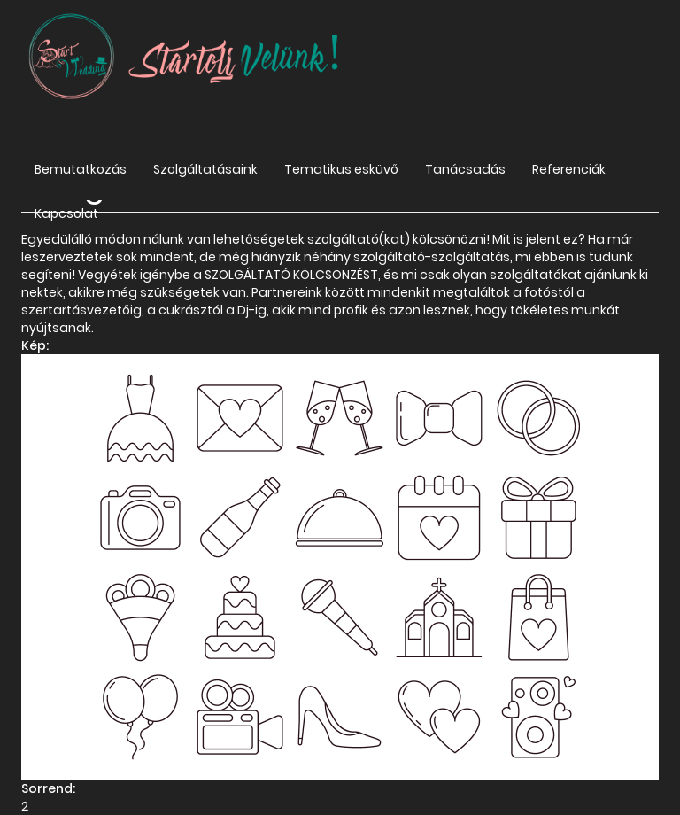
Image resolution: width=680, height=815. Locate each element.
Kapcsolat (66, 213)
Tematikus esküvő (341, 169)
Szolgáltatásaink (205, 169)
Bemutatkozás (81, 169)
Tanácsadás (465, 169)
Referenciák (569, 169)
